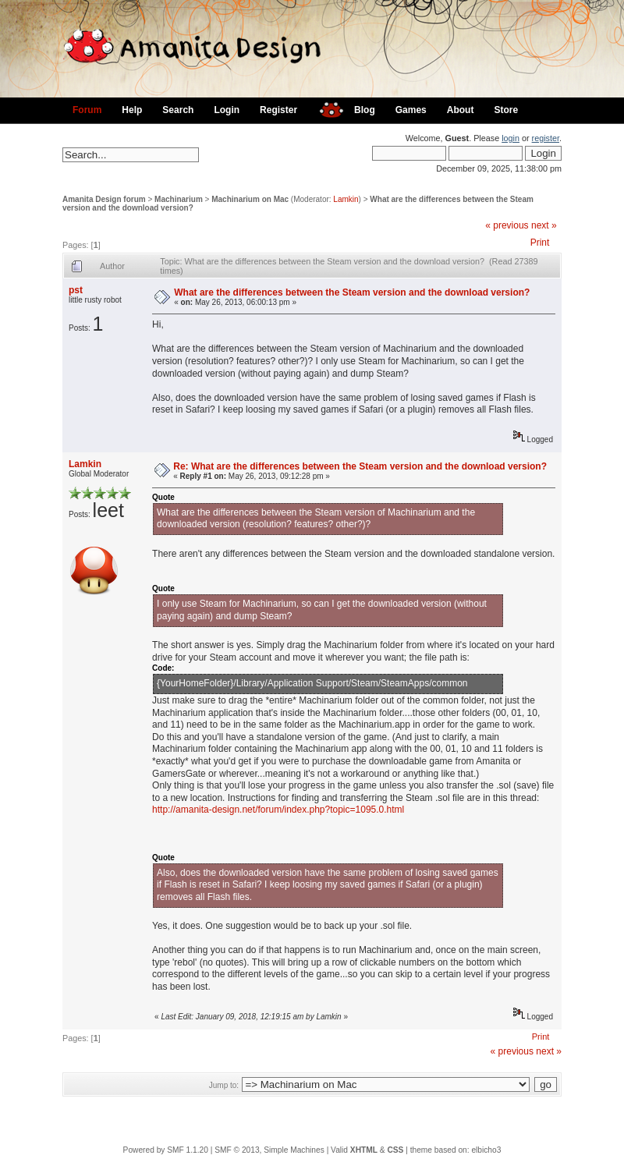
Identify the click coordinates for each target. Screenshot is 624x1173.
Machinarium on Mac (250, 199)
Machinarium (178, 199)
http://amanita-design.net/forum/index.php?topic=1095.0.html (278, 809)
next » (544, 225)
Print (540, 242)
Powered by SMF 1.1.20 (165, 1150)
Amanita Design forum (104, 199)
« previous (506, 225)
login (510, 138)
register (545, 138)
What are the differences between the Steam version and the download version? (352, 292)
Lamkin (345, 199)
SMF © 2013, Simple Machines (269, 1150)
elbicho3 (486, 1150)
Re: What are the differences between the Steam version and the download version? (360, 466)
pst (76, 290)
